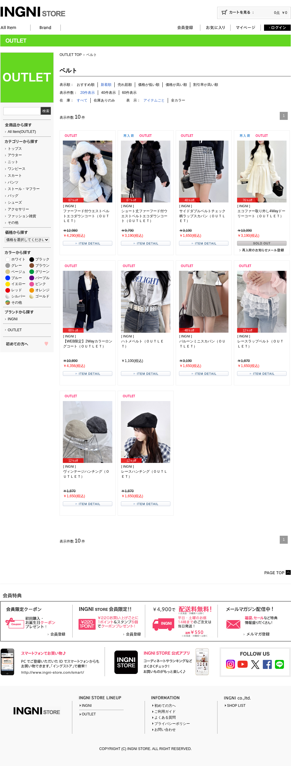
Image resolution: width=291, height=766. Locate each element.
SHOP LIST (236, 706)
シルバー (18, 296)
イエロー (18, 284)
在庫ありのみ (104, 100)
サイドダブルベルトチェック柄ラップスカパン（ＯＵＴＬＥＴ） (202, 216)
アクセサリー (18, 209)
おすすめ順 (86, 85)
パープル (42, 278)
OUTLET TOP (71, 55)
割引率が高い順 (205, 85)
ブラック (42, 259)
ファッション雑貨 (22, 216)
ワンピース (16, 169)
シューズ (15, 202)
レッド (16, 290)
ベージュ (18, 272)
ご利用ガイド (165, 711)
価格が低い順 (148, 85)
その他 (13, 223)
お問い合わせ (165, 730)
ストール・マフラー (24, 189)
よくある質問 (165, 717)
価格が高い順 (176, 85)
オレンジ (42, 290)
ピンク (40, 284)
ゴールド (42, 296)
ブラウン (42, 265)
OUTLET (15, 330)
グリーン (42, 272)
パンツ (13, 182)
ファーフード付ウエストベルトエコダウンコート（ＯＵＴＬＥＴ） (86, 216)
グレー (16, 265)
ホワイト (18, 259)
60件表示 (129, 93)
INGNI (12, 319)
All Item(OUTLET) (22, 132)
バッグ (13, 196)
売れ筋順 (125, 85)
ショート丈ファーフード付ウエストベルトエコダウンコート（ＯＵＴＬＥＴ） (144, 216)
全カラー (178, 100)
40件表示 (108, 93)
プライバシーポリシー (172, 724)
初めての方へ (165, 706)
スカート (15, 175)
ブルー (16, 278)
